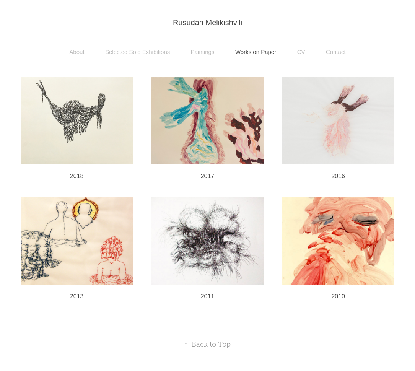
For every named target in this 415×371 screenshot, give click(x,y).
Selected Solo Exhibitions (137, 52)
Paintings (203, 52)
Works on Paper (255, 52)
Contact (336, 52)
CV (301, 52)
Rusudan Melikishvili (207, 22)
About (76, 52)
